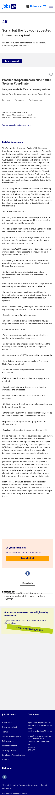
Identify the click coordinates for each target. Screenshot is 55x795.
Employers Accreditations (13, 755)
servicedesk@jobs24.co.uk (40, 731)
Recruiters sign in (10, 727)
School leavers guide (11, 736)
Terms (5, 731)
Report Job (27, 583)
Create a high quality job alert (26, 628)
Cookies (6, 759)
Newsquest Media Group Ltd (14, 793)
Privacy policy (8, 741)
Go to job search (12, 61)
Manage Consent (9, 745)
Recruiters (7, 722)
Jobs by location (9, 750)
